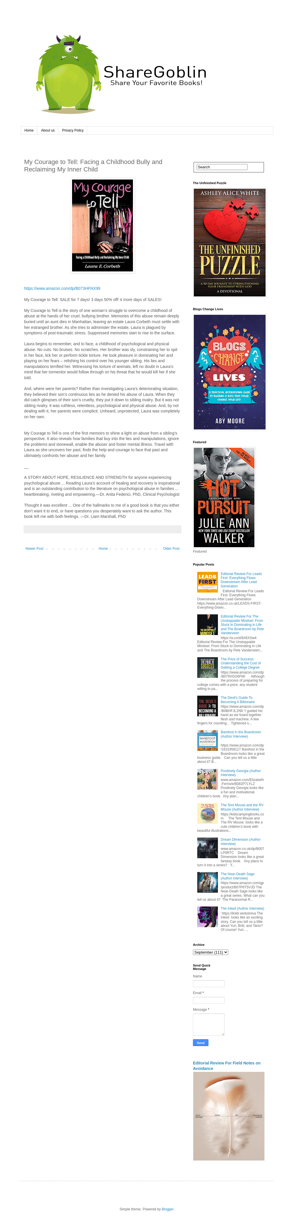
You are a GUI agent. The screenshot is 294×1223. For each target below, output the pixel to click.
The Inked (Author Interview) (242, 908)
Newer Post (34, 549)
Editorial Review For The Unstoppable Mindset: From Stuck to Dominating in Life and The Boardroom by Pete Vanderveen (242, 624)
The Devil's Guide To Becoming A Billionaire (238, 700)
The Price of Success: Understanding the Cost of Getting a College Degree (241, 663)
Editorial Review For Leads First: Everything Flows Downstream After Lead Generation (241, 580)
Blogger (167, 1209)
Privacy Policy (73, 130)
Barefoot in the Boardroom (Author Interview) (241, 734)
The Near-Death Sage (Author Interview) (237, 876)
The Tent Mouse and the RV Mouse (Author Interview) (242, 807)
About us (48, 130)
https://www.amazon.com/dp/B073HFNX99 (62, 288)
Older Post (171, 549)
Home (29, 130)
